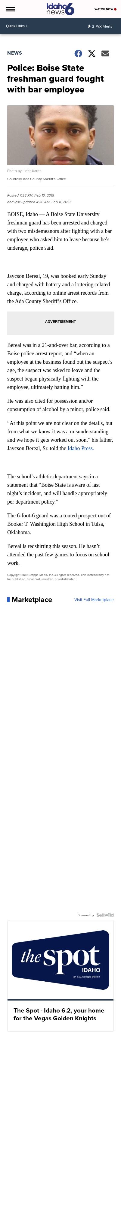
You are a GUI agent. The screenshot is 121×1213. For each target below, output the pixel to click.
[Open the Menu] (10, 9)
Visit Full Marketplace (94, 599)
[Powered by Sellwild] (105, 915)
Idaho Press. (80, 448)
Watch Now (105, 9)
